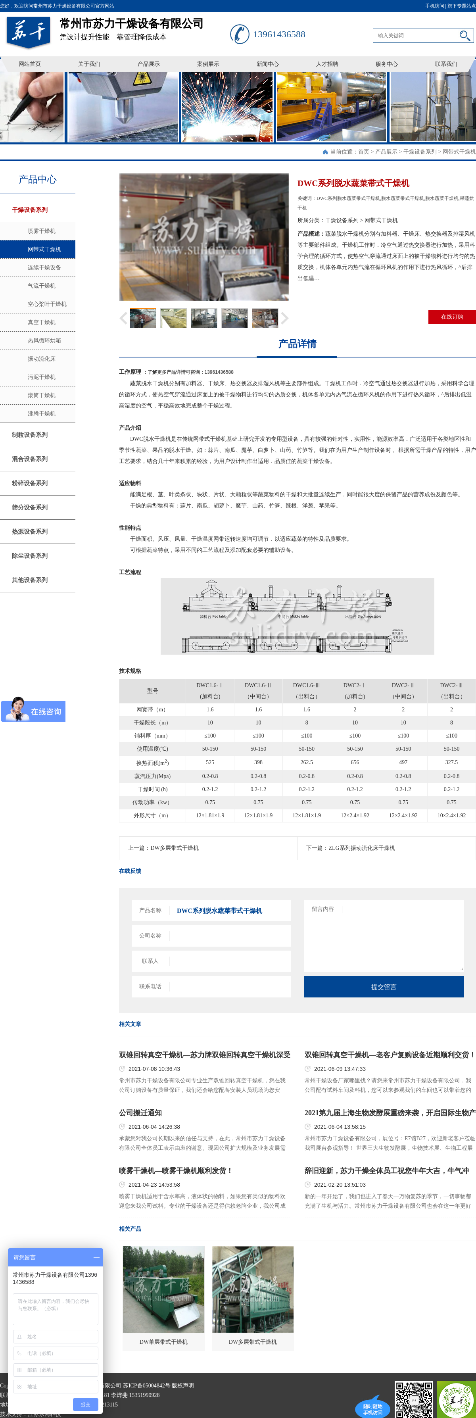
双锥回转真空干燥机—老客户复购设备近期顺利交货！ (390, 1055)
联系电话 (150, 987)
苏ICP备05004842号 (147, 1386)
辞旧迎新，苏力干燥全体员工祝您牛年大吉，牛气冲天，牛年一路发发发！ (387, 1171)
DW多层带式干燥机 (174, 848)
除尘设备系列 (30, 556)
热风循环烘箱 (44, 341)
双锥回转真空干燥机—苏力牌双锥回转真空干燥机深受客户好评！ (204, 1055)
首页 (363, 152)
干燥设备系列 (420, 152)
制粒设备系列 (30, 435)
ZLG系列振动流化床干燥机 (361, 848)
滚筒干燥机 (42, 395)
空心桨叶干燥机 (47, 304)
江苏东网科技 (44, 1414)
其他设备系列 (30, 580)
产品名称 (150, 910)
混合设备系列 (30, 459)
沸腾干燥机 (42, 414)
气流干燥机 (42, 286)
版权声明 (183, 1386)
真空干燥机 (42, 322)
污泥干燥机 (42, 377)
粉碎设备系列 (30, 483)
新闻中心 (268, 64)
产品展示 (149, 64)
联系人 (150, 961)
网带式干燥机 (459, 152)
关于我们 (89, 64)
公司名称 (150, 936)
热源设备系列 (30, 531)
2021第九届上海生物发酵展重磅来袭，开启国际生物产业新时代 (390, 1113)
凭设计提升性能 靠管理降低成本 (145, 26)
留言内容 (323, 909)
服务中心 (387, 64)
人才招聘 (327, 64)
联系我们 (446, 64)
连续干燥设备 (44, 268)
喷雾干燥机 (42, 231)
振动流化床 (42, 359)
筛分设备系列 (30, 507)
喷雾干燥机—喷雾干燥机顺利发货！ (176, 1171)
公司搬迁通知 (140, 1113)
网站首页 (30, 64)
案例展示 (208, 64)
